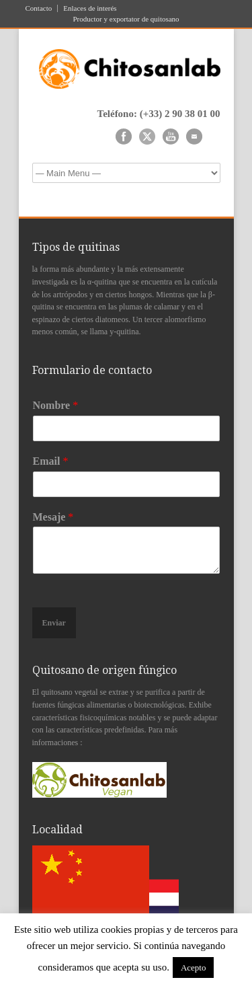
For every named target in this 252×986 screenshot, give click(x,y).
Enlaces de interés (89, 8)
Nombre (56, 405)
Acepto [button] (193, 967)
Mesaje (53, 517)
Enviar (54, 623)
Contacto (39, 8)
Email (51, 461)
